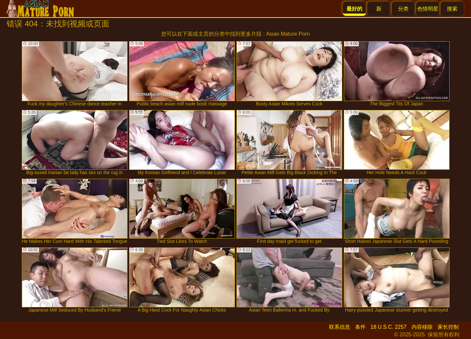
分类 (403, 9)
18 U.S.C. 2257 (389, 327)
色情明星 (427, 9)
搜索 (452, 9)
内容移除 (422, 327)
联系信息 (339, 327)
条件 (360, 327)
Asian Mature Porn (288, 34)
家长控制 (448, 327)
